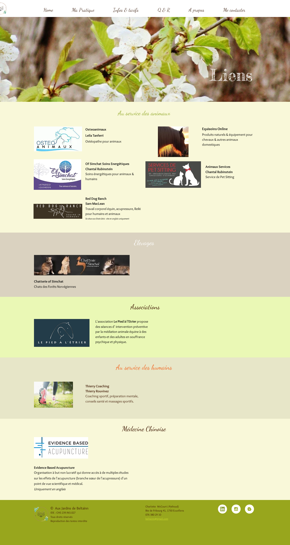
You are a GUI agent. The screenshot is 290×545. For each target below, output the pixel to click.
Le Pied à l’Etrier (125, 321)
